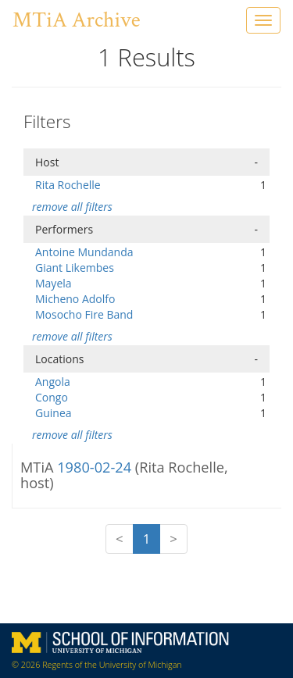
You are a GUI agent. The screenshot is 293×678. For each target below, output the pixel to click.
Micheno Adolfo (75, 298)
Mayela (53, 283)
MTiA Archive (76, 19)
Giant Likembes (74, 267)
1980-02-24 (96, 467)
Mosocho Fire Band (84, 314)
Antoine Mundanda (84, 251)
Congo (51, 397)
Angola (52, 381)
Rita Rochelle (68, 184)
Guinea (53, 412)
